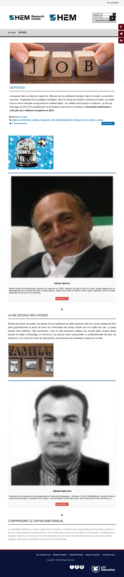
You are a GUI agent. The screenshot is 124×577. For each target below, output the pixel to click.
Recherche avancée (104, 20)
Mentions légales (60, 555)
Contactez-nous (109, 555)
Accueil (12, 33)
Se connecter (113, 2)
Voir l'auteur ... (62, 299)
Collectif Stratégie (76, 555)
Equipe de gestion (93, 555)
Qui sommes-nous (43, 555)
